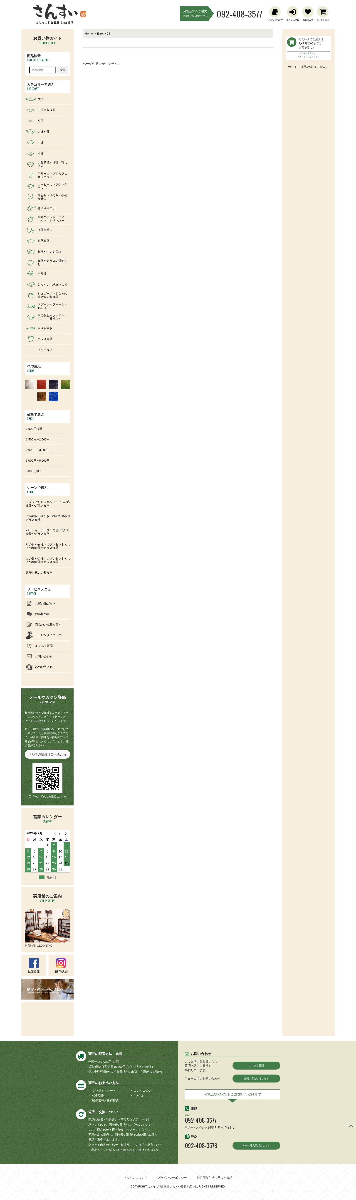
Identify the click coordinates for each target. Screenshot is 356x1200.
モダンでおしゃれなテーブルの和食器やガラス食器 (48, 503)
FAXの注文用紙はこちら (256, 1147)
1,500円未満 (34, 428)
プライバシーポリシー (172, 1177)
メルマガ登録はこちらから (47, 754)
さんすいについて (135, 1177)
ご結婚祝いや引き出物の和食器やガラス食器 (48, 517)
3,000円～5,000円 (37, 460)
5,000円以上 (34, 471)
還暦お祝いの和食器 (39, 572)
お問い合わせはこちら (256, 1079)
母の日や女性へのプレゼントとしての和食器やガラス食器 (48, 546)
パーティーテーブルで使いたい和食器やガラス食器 (48, 531)
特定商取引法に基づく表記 (214, 1177)
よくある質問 (256, 1065)
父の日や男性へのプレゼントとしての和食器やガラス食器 (48, 560)
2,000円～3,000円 (37, 450)
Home (89, 33)
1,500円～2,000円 (37, 439)
